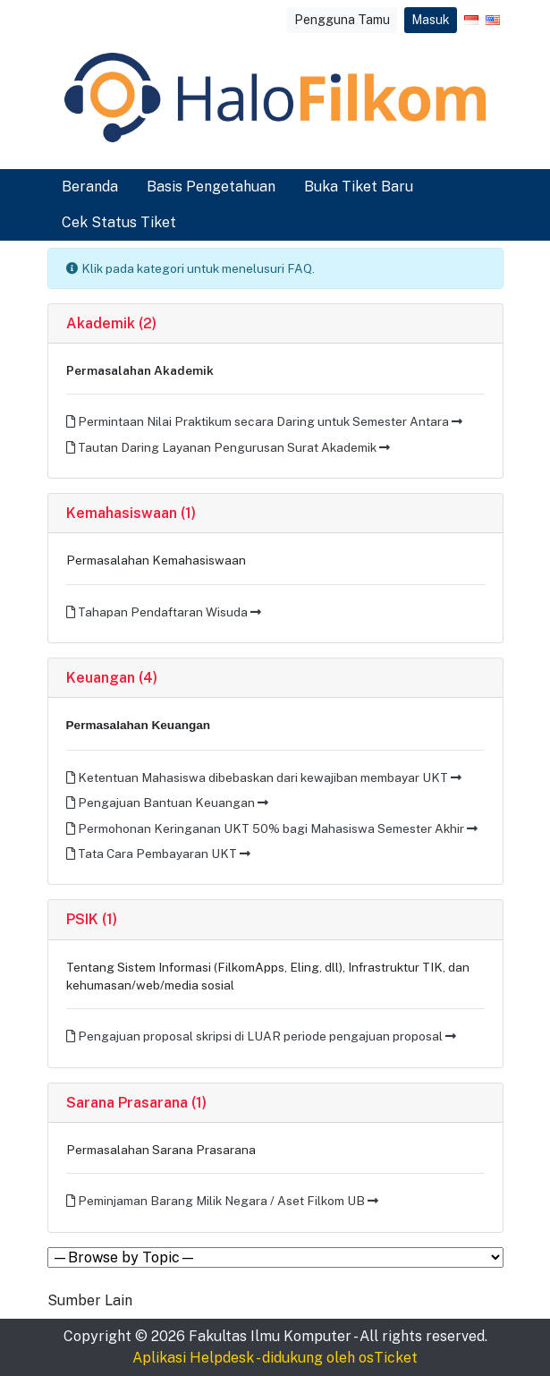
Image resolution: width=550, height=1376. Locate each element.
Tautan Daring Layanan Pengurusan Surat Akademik (228, 447)
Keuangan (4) (111, 677)
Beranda (90, 186)
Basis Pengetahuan (211, 186)
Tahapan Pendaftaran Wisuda (163, 612)
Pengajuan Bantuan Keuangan (167, 802)
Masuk (430, 20)
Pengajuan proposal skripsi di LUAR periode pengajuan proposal (261, 1036)
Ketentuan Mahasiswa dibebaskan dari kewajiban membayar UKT (263, 777)
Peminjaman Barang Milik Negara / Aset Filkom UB (222, 1200)
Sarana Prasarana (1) (136, 1102)
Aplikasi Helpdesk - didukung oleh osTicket (275, 1357)
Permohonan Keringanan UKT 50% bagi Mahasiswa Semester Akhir (272, 828)
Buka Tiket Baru (358, 186)
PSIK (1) (91, 919)
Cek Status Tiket (119, 222)
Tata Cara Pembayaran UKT (158, 853)
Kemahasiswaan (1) (131, 513)
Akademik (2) (111, 323)
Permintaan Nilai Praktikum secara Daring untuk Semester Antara (264, 421)
